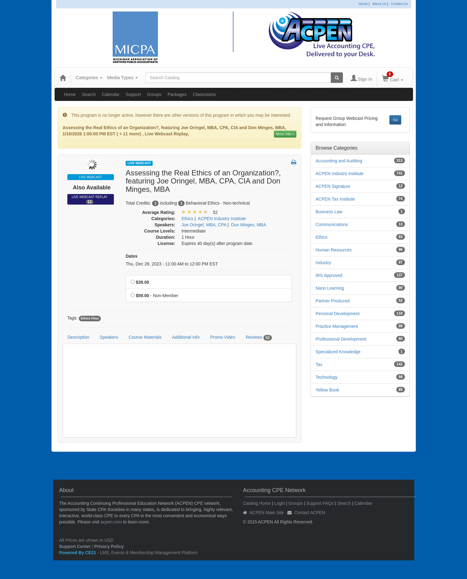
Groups (154, 94)
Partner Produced (333, 300)
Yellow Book (327, 389)
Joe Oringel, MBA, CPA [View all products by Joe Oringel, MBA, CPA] (204, 224)
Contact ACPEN (309, 512)
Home (363, 4)
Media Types (122, 77)
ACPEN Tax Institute (335, 199)
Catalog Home (257, 503)
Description (78, 337)
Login (279, 503)
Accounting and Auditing (339, 160)
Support (133, 94)
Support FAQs (320, 503)
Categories (89, 77)
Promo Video (222, 337)
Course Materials (145, 337)
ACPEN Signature (333, 186)
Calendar (110, 94)
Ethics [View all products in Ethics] (187, 218)
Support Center (75, 546)
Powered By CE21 (78, 552)
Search (89, 94)
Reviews (259, 337)
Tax (319, 364)
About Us (379, 4)
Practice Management (337, 326)
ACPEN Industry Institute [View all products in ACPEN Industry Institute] (222, 218)
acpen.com (111, 521)
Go (395, 120)
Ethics (321, 237)
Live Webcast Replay (90, 199)
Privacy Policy (109, 546)
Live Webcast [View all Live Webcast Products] (139, 163)
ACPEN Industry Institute (340, 173)
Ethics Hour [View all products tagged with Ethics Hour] (90, 318)
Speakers (109, 337)
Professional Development (341, 339)
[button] (293, 163)
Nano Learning (330, 288)
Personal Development (338, 313)
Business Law (329, 211)
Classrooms (204, 94)
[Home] (62, 77)
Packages (177, 94)
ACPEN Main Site (266, 512)
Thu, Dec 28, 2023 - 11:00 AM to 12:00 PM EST (172, 263)
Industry (323, 262)
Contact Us (399, 4)
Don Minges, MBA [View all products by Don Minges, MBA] (248, 224)
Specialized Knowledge (338, 351)
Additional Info (186, 337)
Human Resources (334, 249)
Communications (332, 224)
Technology (327, 377)
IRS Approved (329, 275)
